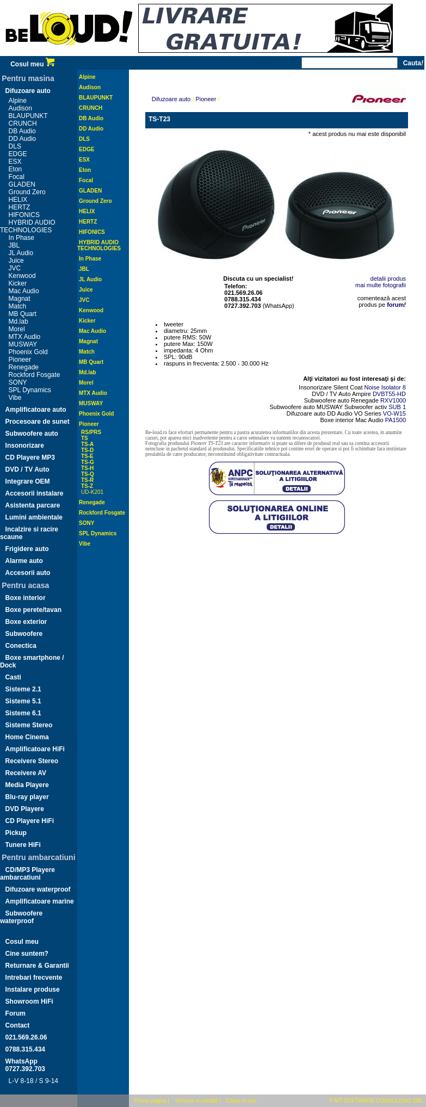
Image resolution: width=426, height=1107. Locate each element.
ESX (15, 161)
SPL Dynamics (30, 390)
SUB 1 (397, 407)
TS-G (87, 462)
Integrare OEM (27, 481)
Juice (16, 260)
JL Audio (21, 253)
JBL (14, 245)
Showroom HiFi (29, 1001)
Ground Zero (27, 192)
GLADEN (22, 184)
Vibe (15, 397)
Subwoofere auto (31, 433)
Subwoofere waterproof (21, 917)
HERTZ (19, 207)
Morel (17, 329)
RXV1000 (393, 400)
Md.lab (18, 321)
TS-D (87, 450)
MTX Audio (25, 337)
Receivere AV (25, 773)
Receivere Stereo (31, 761)
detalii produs (388, 278)
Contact (17, 1025)
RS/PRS (91, 432)
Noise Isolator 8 (385, 387)
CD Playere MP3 (30, 457)
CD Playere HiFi (29, 821)
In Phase (21, 238)
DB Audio (22, 131)
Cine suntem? (26, 953)
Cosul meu (32, 64)
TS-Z (87, 486)
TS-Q (87, 474)
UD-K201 (92, 492)
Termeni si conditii (196, 1101)
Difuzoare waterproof (38, 889)
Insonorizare (24, 445)
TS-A (87, 444)
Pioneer (20, 359)
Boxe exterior (26, 622)
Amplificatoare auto (35, 409)
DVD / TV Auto (27, 469)
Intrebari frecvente (34, 977)
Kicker (18, 283)
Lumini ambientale (34, 517)
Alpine (18, 100)
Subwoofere (24, 634)
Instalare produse (32, 989)
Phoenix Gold (28, 352)
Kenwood (22, 276)
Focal (16, 177)
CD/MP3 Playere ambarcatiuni (27, 873)
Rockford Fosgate (34, 375)
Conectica (20, 646)
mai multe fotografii (380, 285)
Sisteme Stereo (29, 725)
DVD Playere (24, 809)
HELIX (18, 199)
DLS (15, 146)
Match (18, 306)
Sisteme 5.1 (23, 701)
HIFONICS (24, 215)
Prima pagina (150, 1101)
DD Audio (22, 139)
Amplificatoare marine (39, 901)
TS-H (87, 468)
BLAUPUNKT (28, 116)
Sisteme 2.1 (23, 689)
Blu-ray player (27, 797)
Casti (13, 677)
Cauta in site (241, 1101)
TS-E (87, 456)
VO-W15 (394, 413)
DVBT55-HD (389, 394)
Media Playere (27, 785)
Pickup (16, 833)
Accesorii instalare (34, 493)
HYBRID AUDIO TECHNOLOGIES (27, 226)
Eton (15, 169)
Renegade (24, 367)
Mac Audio (24, 291)
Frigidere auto (27, 549)
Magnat (19, 298)
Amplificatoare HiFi (35, 749)
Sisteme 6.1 (23, 713)
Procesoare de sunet (37, 421)
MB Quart (22, 314)
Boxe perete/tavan (33, 610)
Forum (15, 1013)
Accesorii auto (28, 573)
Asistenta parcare (32, 505)
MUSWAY (23, 344)
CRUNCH (23, 123)
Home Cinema (27, 737)
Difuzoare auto (28, 91)
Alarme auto (24, 561)
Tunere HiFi (23, 845)
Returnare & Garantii (37, 965)
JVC (15, 268)
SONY (18, 382)
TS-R (87, 480)
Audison (20, 108)
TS (84, 438)
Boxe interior (25, 598)
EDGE (18, 154)
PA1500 (395, 420)
